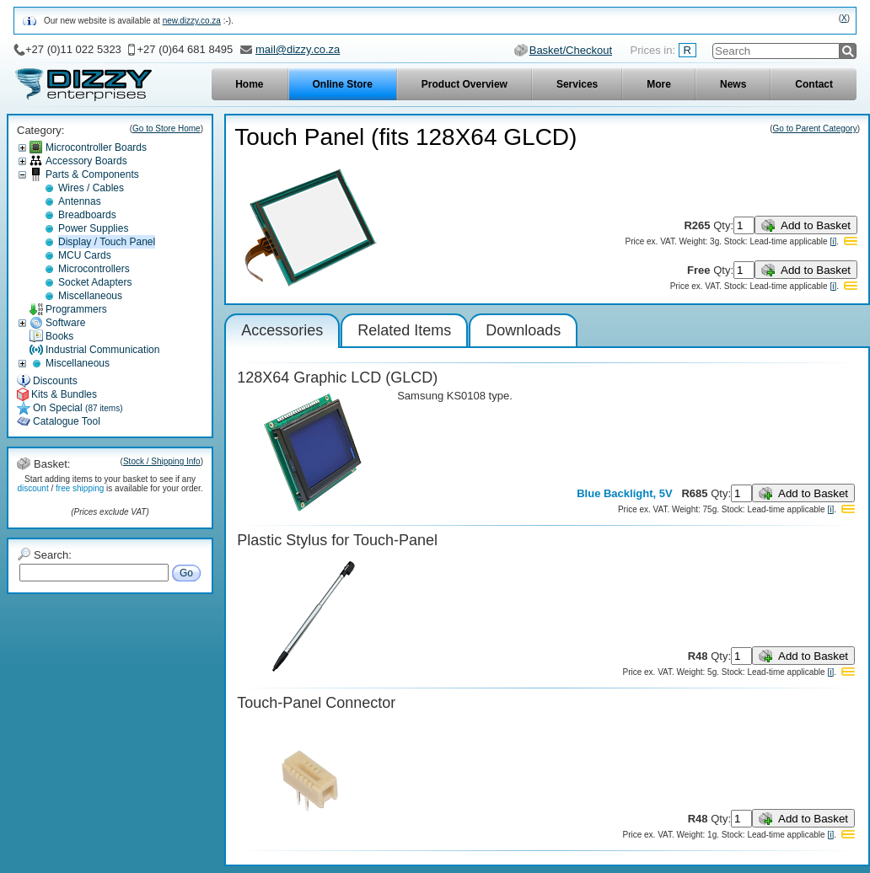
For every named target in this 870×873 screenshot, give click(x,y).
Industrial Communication (102, 350)
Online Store (343, 84)
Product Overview (465, 84)
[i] (833, 241)
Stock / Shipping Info (162, 461)
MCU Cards (84, 255)
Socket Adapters (95, 282)
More (659, 84)
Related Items (404, 330)
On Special (78, 408)
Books (59, 336)
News (733, 84)
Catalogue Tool (66, 421)
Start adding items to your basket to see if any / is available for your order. (109, 483)
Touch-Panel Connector (316, 702)
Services (577, 84)
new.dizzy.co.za (192, 20)
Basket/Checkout (570, 50)
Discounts (55, 381)
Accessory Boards (86, 161)
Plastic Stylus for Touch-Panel (337, 540)
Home (249, 84)
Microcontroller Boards (96, 147)
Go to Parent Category (815, 128)
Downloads (523, 330)
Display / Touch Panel (106, 242)
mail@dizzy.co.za (297, 49)
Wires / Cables (91, 188)
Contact (814, 84)
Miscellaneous (90, 296)
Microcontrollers (94, 269)
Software (65, 323)
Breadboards (87, 215)
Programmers (76, 309)
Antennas (79, 201)
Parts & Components (92, 174)
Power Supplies (93, 228)
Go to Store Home (166, 128)
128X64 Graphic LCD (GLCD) (337, 377)
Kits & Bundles (64, 394)
